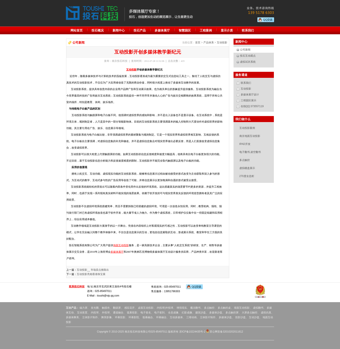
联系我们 (248, 30)
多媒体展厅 (162, 30)
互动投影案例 (247, 127)
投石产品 (140, 30)
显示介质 (227, 30)
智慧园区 (185, 30)
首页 (197, 42)
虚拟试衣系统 (248, 61)
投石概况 (98, 30)
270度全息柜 (246, 176)
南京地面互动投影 (249, 136)
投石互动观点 (248, 55)
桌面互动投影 (145, 307)
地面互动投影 (121, 245)
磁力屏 (83, 307)
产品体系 (208, 42)
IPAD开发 (244, 144)
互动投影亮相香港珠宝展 (91, 274)
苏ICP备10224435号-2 (192, 331)
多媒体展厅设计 (250, 94)
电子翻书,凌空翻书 (250, 152)
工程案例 (206, 30)
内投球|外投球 (165, 307)
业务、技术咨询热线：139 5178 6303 (258, 11)
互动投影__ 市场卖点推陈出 (93, 269)
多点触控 (244, 160)
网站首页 (76, 30)
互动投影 (222, 42)
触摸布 (106, 307)
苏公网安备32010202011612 (224, 331)
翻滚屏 (117, 307)
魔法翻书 (195, 307)
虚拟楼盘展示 (247, 168)
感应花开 (129, 307)
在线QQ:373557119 (252, 106)
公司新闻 (245, 49)
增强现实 (182, 307)
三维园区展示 (248, 100)
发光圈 (95, 307)
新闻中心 (119, 30)
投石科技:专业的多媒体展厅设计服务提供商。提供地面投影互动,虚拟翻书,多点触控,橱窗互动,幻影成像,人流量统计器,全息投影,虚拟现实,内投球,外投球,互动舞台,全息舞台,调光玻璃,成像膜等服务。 (92, 13)
